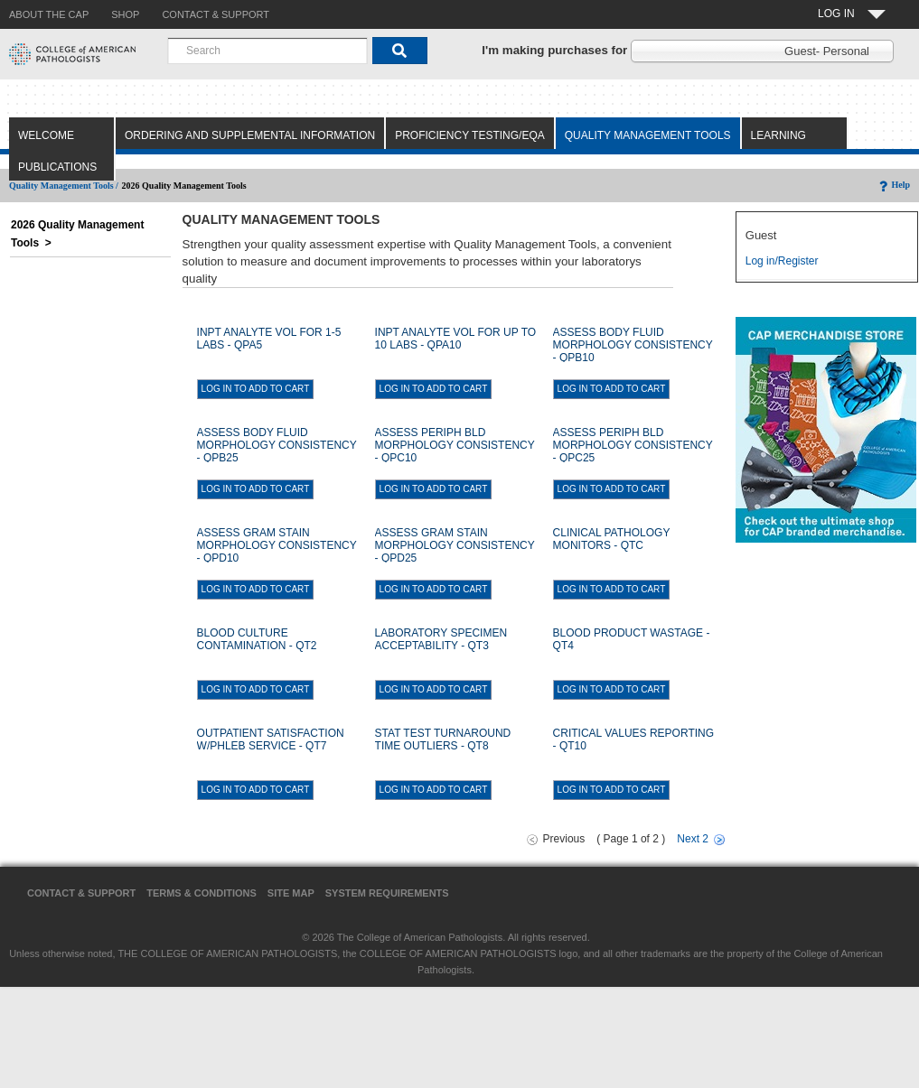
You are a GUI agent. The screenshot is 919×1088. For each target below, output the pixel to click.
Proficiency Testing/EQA (470, 135)
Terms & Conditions (201, 893)
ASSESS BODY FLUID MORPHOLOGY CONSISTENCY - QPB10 (633, 345)
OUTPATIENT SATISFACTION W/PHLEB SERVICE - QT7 (270, 739)
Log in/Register (782, 261)
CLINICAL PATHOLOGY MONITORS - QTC (611, 539)
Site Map (290, 893)
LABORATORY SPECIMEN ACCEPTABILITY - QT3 (441, 639)
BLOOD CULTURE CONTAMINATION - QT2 (257, 639)
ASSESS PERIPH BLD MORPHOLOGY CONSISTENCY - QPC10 (455, 445)
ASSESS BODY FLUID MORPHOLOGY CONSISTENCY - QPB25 (277, 445)
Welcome (46, 135)
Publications (57, 167)
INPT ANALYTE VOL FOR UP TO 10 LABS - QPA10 (456, 338)
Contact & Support (81, 893)
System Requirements (387, 893)
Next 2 (692, 838)
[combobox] (267, 50)
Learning (778, 135)
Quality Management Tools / (63, 186)
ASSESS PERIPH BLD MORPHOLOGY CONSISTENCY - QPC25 (633, 445)
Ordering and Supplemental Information (250, 135)
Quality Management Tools (648, 135)
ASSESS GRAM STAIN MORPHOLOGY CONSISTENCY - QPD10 (277, 545)
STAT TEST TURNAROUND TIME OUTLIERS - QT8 (443, 739)
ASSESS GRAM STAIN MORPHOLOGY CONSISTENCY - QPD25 (455, 545)
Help (893, 185)
